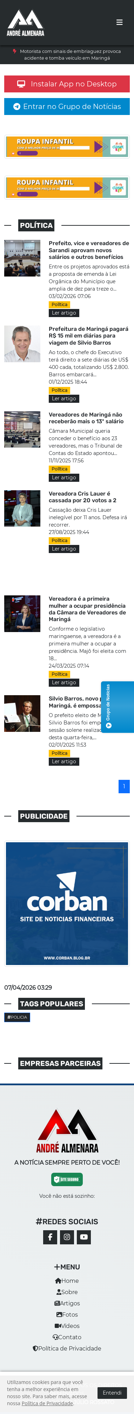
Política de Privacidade (67, 1348)
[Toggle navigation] (119, 22)
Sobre (67, 1292)
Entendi (112, 1393)
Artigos (67, 1303)
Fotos (67, 1314)
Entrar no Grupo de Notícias (67, 106)
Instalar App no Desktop (67, 84)
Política (59, 304)
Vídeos (67, 1326)
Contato (67, 1337)
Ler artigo (64, 313)
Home (67, 1281)
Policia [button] (17, 1017)
